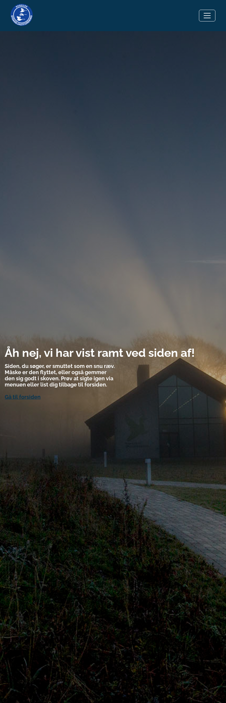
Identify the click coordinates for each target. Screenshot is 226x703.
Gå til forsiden (23, 397)
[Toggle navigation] (207, 15)
